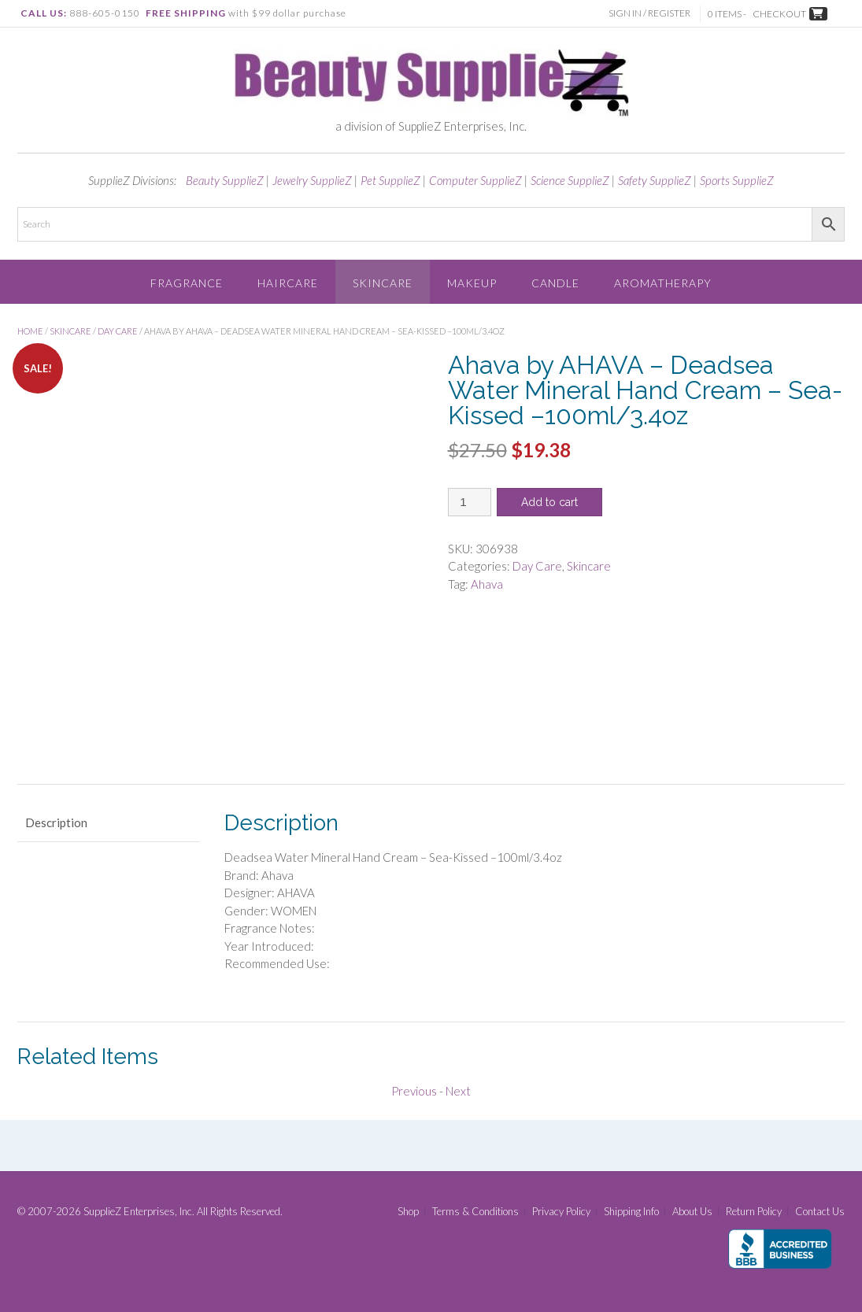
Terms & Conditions (475, 1212)
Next (458, 1091)
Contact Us (820, 1212)
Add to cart (549, 502)
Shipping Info (631, 1212)
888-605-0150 (104, 13)
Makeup (472, 283)
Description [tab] (56, 822)
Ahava (487, 584)
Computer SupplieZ (475, 180)
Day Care (118, 331)
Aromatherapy (663, 283)
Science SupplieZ (570, 180)
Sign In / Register (652, 13)
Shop (408, 1212)
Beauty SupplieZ (225, 180)
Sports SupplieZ (737, 180)
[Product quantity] (469, 502)
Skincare (383, 283)
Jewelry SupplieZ (312, 180)
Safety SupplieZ (654, 180)
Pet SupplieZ (390, 180)
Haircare (287, 283)
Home (30, 331)
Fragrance (186, 283)
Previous (414, 1091)
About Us (692, 1212)
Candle (555, 283)
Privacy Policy (561, 1212)
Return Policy (754, 1212)
